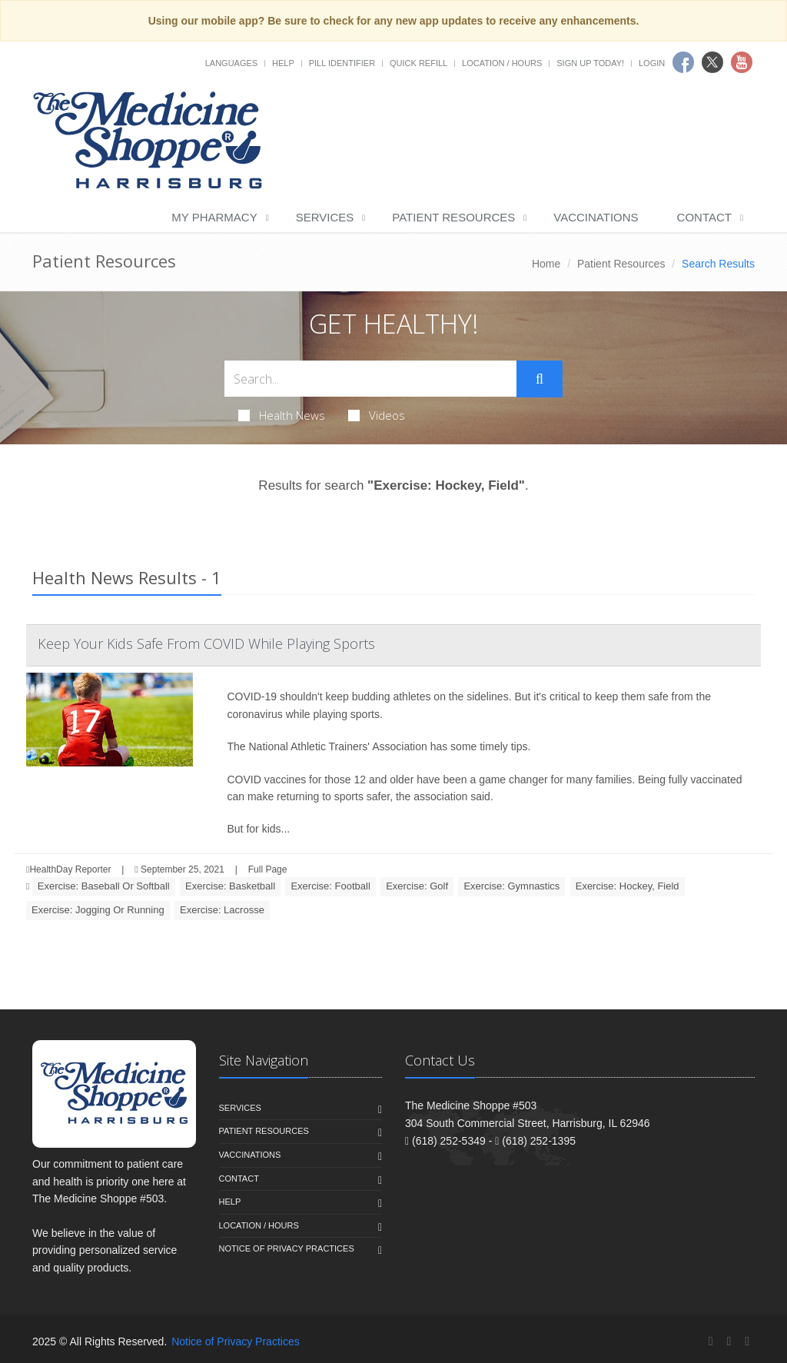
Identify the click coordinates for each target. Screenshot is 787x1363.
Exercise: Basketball (230, 886)
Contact (704, 217)
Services (325, 217)
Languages (231, 63)
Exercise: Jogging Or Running (98, 910)
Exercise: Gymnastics (511, 886)
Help (283, 63)
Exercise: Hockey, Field (627, 886)
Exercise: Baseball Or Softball (104, 886)
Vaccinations (595, 217)
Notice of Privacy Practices (286, 1248)
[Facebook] (711, 1341)
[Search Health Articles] (370, 379)
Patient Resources (453, 217)
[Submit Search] (539, 379)
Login (652, 63)
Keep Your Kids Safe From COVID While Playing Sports (206, 643)
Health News (281, 415)
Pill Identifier (342, 63)
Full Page (267, 869)
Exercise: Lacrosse (222, 910)
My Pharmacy (214, 217)
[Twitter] (728, 1341)
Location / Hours (502, 63)
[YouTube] (747, 1341)
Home (546, 264)
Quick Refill (418, 63)
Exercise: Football (330, 886)
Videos (376, 415)
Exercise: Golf (417, 886)
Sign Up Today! (590, 63)
